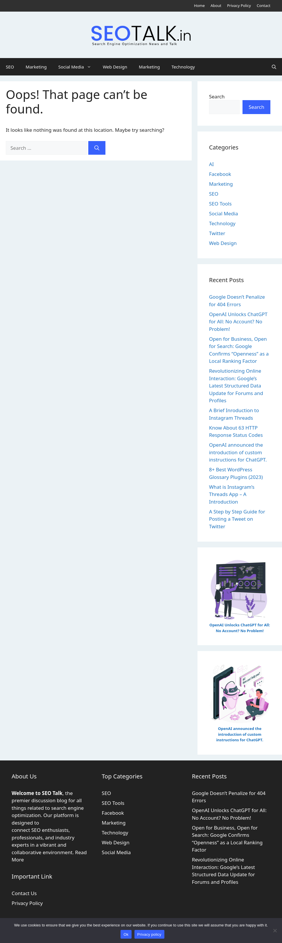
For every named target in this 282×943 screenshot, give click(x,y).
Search (217, 96)
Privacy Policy (239, 5)
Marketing (36, 67)
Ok (125, 934)
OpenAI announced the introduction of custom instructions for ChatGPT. (238, 452)
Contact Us (24, 893)
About (216, 5)
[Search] (96, 148)
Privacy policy (149, 934)
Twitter (217, 233)
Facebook (220, 174)
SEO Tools (220, 203)
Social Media (77, 66)
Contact (263, 5)
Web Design (115, 67)
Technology (183, 67)
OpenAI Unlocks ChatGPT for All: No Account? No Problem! (238, 321)
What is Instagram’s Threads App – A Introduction (231, 494)
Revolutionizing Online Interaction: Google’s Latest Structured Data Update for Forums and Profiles (236, 385)
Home (199, 5)
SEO (10, 67)
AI (211, 164)
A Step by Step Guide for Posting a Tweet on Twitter (237, 519)
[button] (274, 66)
